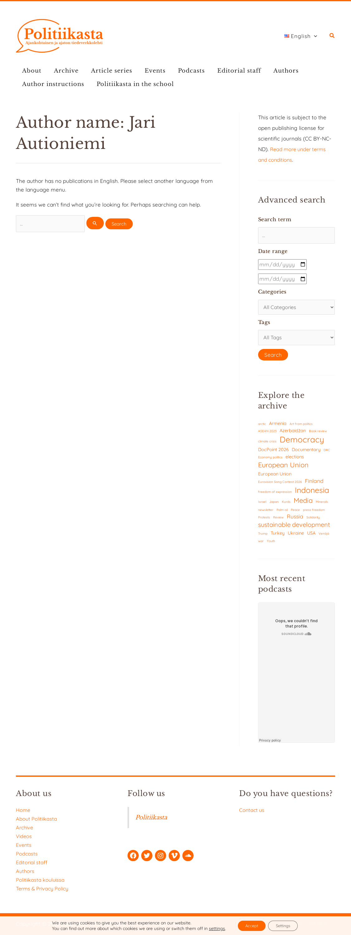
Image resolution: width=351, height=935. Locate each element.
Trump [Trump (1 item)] (262, 536)
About (30, 70)
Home (23, 810)
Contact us (252, 810)
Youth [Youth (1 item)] (271, 543)
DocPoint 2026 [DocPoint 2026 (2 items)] (273, 451)
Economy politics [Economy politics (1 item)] (270, 459)
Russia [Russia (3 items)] (295, 518)
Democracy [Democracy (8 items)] (302, 441)
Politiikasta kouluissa (41, 879)
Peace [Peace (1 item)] (295, 512)
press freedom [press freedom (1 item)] (314, 512)
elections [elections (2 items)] (295, 459)
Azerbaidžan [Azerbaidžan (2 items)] (293, 433)
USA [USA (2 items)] (311, 535)
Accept (249, 925)
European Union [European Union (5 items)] (283, 467)
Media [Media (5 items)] (303, 502)
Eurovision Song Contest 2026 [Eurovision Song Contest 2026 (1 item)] (280, 484)
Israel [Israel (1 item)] (262, 504)
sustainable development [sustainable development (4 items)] (294, 527)
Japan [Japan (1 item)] (274, 504)
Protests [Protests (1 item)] (264, 519)
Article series (105, 70)
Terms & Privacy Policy (44, 888)
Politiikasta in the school (131, 84)
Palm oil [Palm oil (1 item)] (282, 512)
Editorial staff (225, 70)
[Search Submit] (97, 223)
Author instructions (52, 84)
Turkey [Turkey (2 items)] (278, 535)
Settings (285, 925)
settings (212, 928)
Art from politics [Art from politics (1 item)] (301, 426)
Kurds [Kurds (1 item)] (286, 504)
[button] (302, 36)
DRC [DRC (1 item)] (327, 452)
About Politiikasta (37, 818)
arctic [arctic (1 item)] (262, 426)
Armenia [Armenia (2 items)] (277, 425)
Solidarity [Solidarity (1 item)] (313, 519)
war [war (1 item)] (261, 543)
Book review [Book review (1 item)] (318, 433)
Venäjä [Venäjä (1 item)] (324, 536)
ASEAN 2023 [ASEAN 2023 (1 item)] (267, 433)
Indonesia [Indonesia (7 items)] (312, 492)
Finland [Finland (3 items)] (314, 482)
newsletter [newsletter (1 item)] (265, 512)
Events (146, 70)
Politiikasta (151, 817)
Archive (62, 70)
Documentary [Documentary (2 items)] (306, 451)
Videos (24, 836)
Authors (269, 70)
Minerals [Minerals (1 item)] (322, 504)
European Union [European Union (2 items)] (274, 476)
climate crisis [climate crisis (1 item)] (267, 443)
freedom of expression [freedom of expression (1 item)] (275, 494)
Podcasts (180, 70)
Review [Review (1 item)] (278, 519)
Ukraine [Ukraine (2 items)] (296, 535)
